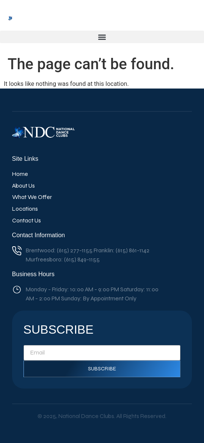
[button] (102, 37)
